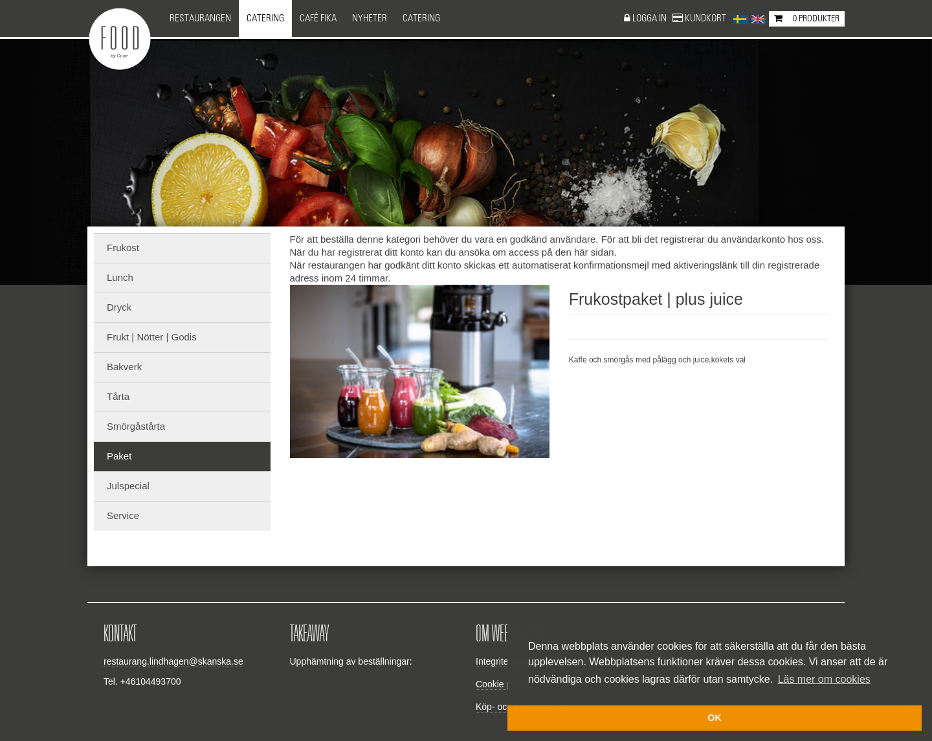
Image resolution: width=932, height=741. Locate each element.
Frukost (123, 247)
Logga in (650, 18)
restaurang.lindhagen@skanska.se (173, 661)
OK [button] (714, 718)
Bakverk (124, 366)
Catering (265, 18)
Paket (119, 455)
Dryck (119, 307)
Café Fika (318, 18)
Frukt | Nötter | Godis (152, 336)
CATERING (421, 18)
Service (123, 515)
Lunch (120, 277)
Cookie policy (502, 684)
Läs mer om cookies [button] (824, 679)
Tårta (118, 396)
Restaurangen (200, 18)
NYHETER (369, 18)
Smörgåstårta (136, 426)
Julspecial (128, 485)
